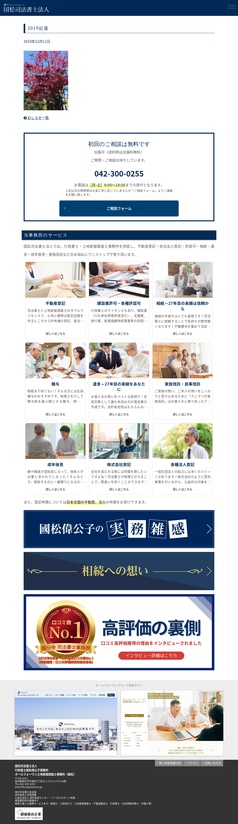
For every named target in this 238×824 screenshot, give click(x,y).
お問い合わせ (212, 763)
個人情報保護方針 (170, 763)
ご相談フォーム (119, 208)
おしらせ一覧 (36, 117)
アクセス (192, 763)
